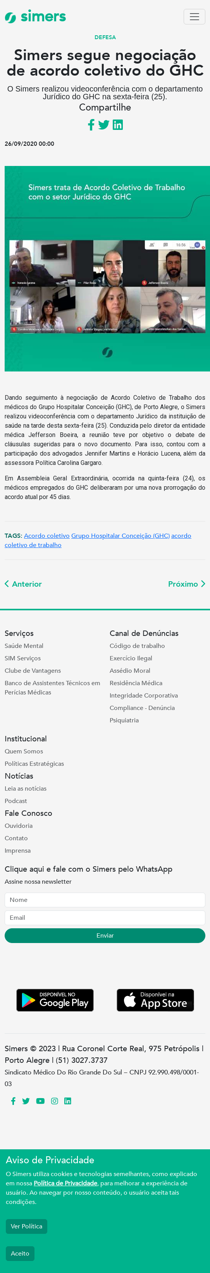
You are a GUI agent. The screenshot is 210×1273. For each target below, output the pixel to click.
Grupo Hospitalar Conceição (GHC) (120, 536)
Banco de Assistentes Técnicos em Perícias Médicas (52, 688)
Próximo (186, 584)
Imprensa (18, 850)
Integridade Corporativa (144, 695)
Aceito (20, 1253)
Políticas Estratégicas (34, 764)
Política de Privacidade (65, 1183)
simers (35, 16)
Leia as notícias (25, 788)
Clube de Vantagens (33, 671)
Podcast (16, 801)
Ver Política (26, 1226)
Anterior (23, 584)
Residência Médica (136, 683)
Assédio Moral (130, 671)
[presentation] (63, 967)
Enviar (105, 935)
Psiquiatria (124, 720)
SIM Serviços (23, 658)
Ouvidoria (19, 826)
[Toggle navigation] (194, 16)
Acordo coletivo (47, 536)
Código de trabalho (137, 646)
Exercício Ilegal (131, 658)
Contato (16, 838)
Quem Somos (24, 751)
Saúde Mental (24, 646)
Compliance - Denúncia (142, 708)
